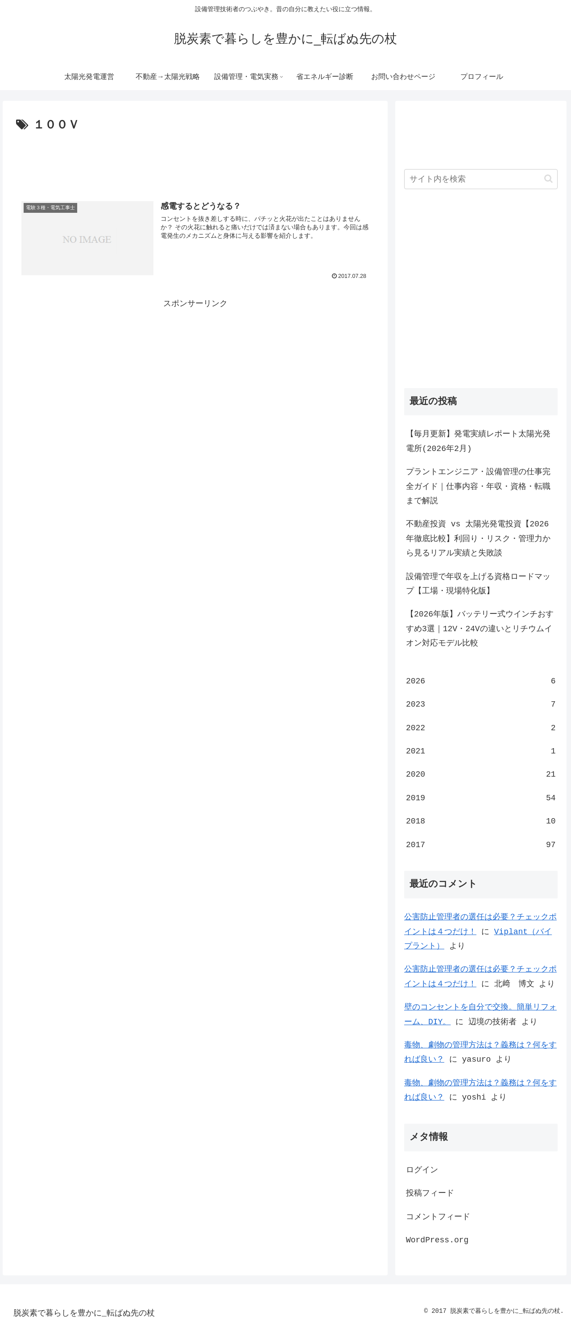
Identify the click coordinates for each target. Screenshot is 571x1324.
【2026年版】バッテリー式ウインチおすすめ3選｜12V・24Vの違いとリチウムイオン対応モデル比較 (480, 629)
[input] (481, 179)
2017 (481, 845)
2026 (481, 681)
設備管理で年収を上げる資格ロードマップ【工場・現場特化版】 (478, 583)
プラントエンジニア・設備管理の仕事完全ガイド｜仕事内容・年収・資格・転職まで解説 (478, 486)
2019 (481, 798)
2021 (481, 751)
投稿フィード (430, 1193)
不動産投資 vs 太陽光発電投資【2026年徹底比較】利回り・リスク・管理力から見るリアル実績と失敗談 (478, 539)
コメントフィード (438, 1217)
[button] (548, 179)
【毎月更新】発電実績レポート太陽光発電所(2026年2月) (478, 441)
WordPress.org (437, 1240)
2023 (481, 704)
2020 (481, 774)
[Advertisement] (195, 160)
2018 (481, 821)
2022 (481, 728)
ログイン (422, 1170)
